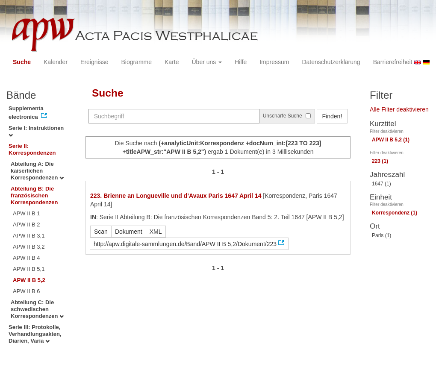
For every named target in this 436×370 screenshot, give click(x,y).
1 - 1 (218, 171)
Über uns (207, 62)
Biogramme (136, 62)
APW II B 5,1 (28, 269)
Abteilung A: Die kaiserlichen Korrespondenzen (37, 171)
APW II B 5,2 (29, 280)
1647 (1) (381, 184)
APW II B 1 (26, 213)
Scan (101, 231)
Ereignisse (94, 62)
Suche (22, 62)
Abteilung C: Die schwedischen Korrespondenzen (37, 309)
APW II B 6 (26, 291)
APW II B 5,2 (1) (390, 140)
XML (156, 231)
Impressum (274, 62)
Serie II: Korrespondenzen (32, 149)
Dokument (128, 231)
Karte (172, 62)
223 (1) (380, 161)
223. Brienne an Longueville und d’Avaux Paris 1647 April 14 (175, 195)
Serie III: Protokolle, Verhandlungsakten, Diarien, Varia (35, 334)
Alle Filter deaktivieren (399, 109)
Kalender (56, 62)
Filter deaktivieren (387, 131)
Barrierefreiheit (392, 62)
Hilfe (241, 62)
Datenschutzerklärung (331, 62)
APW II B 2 (26, 224)
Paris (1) (381, 235)
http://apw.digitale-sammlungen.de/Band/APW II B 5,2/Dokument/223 (185, 244)
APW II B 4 (26, 258)
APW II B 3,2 (28, 247)
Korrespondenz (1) (394, 213)
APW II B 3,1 (28, 235)
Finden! (332, 116)
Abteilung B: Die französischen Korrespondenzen (34, 195)
